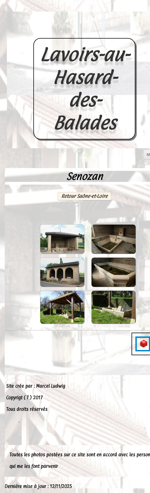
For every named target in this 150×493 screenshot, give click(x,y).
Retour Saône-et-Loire (84, 196)
